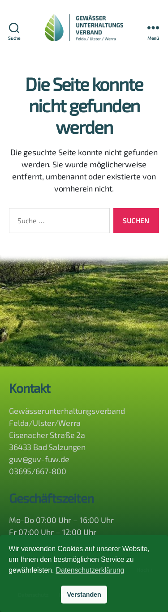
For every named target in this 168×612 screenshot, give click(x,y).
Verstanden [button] (84, 594)
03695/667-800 (37, 471)
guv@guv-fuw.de (39, 459)
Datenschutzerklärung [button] (90, 570)
